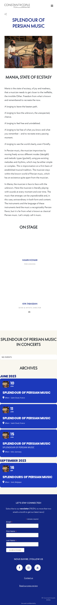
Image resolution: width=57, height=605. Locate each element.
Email (9, 522)
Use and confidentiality (28, 603)
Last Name (11, 540)
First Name (11, 531)
